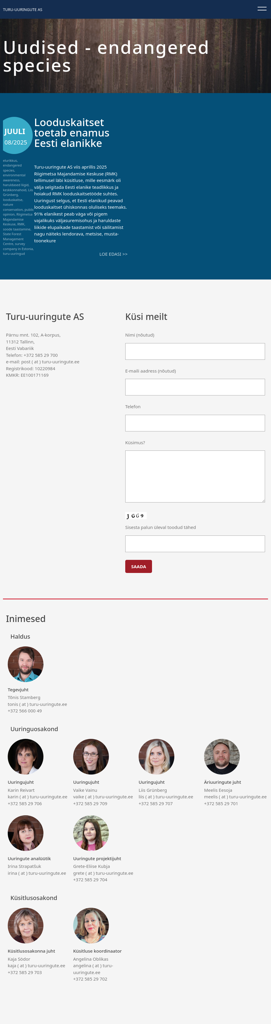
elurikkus (10, 160)
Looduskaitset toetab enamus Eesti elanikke (71, 132)
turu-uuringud (14, 253)
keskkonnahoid (14, 190)
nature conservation (13, 207)
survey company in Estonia (18, 246)
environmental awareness (14, 177)
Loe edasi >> (113, 254)
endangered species (12, 167)
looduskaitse (12, 199)
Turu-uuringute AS (22, 9)
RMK (20, 224)
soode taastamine (16, 229)
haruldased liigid (16, 185)
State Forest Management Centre (13, 239)
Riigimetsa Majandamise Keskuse (17, 219)
